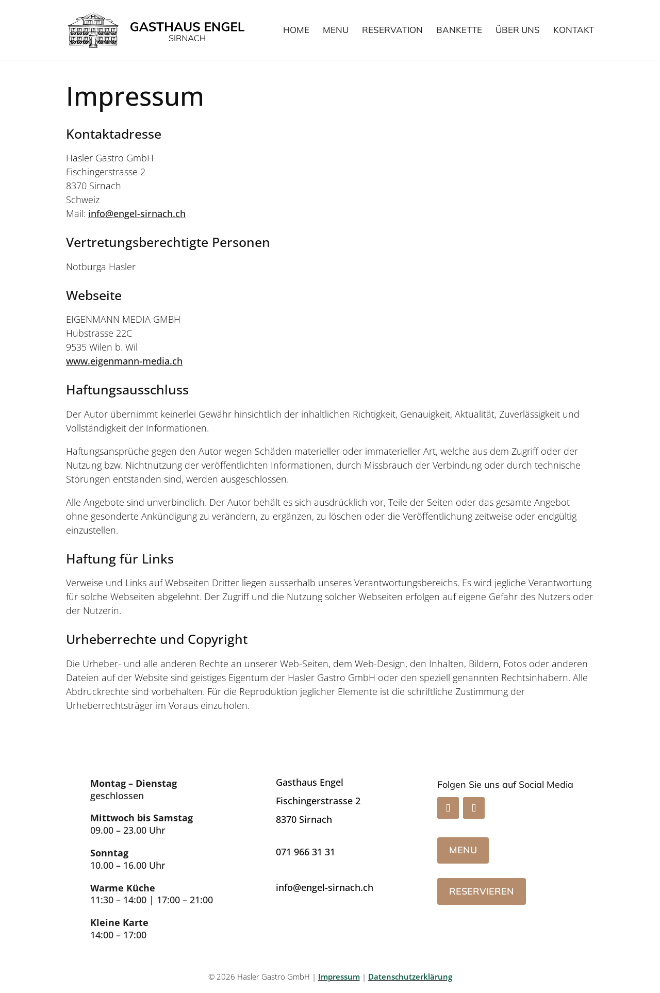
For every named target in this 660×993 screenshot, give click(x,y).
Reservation (392, 30)
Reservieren (481, 891)
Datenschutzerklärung (410, 976)
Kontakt (573, 30)
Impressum (339, 976)
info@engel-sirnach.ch (137, 213)
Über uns (518, 30)
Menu (336, 30)
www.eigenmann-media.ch (124, 361)
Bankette (459, 30)
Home (296, 30)
